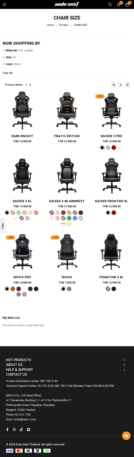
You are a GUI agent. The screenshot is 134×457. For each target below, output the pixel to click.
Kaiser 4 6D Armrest (67, 201)
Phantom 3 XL (112, 277)
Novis (67, 277)
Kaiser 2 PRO (111, 136)
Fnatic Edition (67, 136)
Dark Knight (22, 136)
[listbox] (111, 148)
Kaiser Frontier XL (111, 201)
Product (64, 25)
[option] (102, 147)
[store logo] (67, 4)
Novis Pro (22, 277)
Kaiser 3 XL (22, 201)
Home (51, 25)
